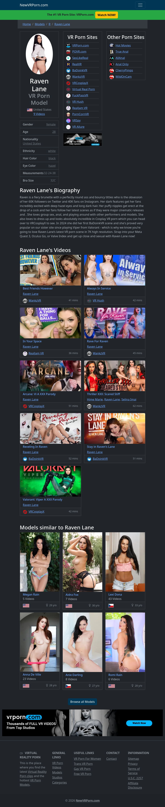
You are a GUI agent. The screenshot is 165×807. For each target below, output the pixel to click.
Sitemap (133, 759)
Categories (59, 782)
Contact (111, 759)
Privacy (133, 764)
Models (57, 772)
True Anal (122, 52)
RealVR (77, 64)
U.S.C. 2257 (135, 778)
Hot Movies (123, 45)
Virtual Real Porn (83, 89)
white (52, 151)
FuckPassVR (80, 95)
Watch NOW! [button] (107, 15)
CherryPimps (124, 70)
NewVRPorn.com (34, 5)
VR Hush (78, 102)
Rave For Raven (97, 341)
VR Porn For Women (87, 759)
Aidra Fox (72, 595)
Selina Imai (128, 399)
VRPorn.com (80, 45)
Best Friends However (38, 288)
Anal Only (122, 64)
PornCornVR (80, 114)
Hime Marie (95, 399)
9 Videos (39, 114)
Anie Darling (74, 675)
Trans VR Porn (83, 764)
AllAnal (120, 58)
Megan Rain (31, 594)
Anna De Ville (32, 674)
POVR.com (79, 52)
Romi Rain (115, 675)
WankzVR (78, 77)
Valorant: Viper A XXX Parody (42, 499)
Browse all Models (82, 702)
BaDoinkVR (79, 70)
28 (54, 132)
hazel (52, 166)
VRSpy (76, 120)
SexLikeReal (80, 58)
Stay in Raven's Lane (101, 447)
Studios (57, 777)
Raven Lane (30, 294)
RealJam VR (79, 108)
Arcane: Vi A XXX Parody (39, 394)
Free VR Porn (82, 774)
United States (32, 143)
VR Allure (78, 127)
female (51, 124)
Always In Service (99, 288)
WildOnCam (124, 77)
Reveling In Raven (35, 447)
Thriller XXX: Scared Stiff (103, 394)
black (52, 158)
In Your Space (32, 341)
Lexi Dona (115, 594)
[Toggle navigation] (140, 5)
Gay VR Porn (82, 769)
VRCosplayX (80, 83)
